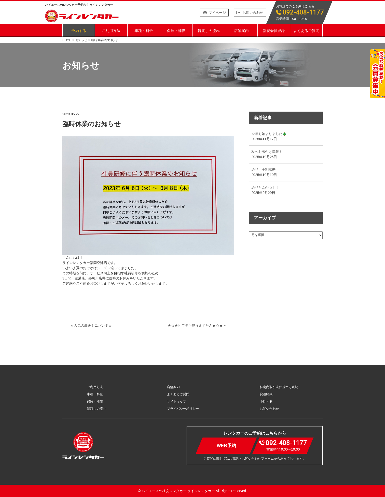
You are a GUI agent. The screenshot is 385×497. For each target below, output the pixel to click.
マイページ (217, 13)
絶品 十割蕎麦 (263, 170)
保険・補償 (176, 30)
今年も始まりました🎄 (269, 134)
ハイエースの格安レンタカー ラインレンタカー (178, 491)
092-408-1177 (303, 12)
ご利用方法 (111, 30)
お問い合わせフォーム (258, 458)
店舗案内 (241, 30)
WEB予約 (226, 445)
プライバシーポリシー (183, 408)
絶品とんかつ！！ (265, 188)
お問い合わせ (253, 13)
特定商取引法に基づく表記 (279, 387)
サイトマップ (176, 401)
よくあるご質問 (306, 30)
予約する (78, 30)
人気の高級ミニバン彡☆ (93, 325)
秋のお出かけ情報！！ (268, 152)
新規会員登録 (274, 30)
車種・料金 (144, 30)
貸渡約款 (266, 394)
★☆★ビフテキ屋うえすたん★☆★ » (197, 325)
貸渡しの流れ (209, 30)
